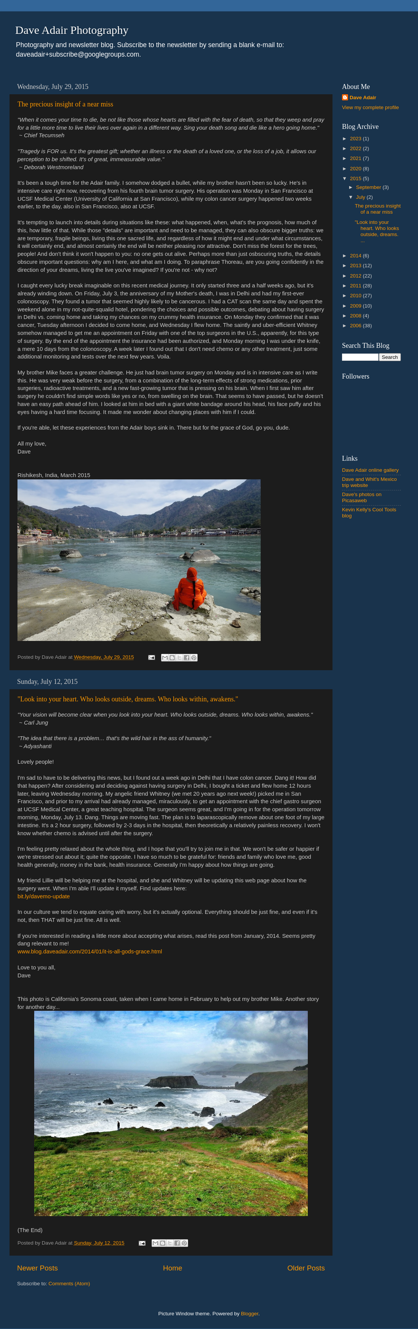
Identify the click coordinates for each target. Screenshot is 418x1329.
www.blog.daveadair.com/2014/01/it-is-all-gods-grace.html (89, 951)
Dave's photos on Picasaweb (362, 497)
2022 (356, 148)
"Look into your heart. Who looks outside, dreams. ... (377, 231)
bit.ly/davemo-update (43, 896)
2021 (356, 158)
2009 (356, 306)
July (361, 197)
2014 (356, 256)
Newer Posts (37, 1268)
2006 (356, 325)
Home (172, 1268)
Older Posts (306, 1268)
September (369, 187)
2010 (356, 295)
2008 (356, 316)
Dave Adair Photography (71, 30)
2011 (356, 286)
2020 (356, 168)
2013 (356, 265)
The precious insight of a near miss (65, 104)
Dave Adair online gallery (370, 470)
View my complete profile (370, 107)
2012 (356, 276)
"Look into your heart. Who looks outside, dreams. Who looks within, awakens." (127, 699)
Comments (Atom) (69, 1283)
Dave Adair (363, 97)
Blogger (249, 1313)
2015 (356, 178)
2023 (356, 138)
